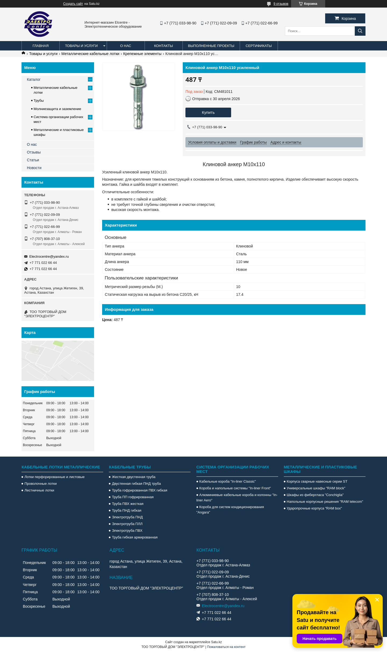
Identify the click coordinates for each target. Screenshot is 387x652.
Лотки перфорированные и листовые (54, 477)
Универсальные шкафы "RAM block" (316, 488)
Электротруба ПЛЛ (127, 524)
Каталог (34, 79)
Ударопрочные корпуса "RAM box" (314, 508)
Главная (41, 46)
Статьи (33, 160)
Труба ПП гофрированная (132, 497)
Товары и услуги (81, 46)
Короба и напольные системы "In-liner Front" (235, 488)
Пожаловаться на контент (226, 647)
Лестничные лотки (39, 490)
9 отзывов (281, 4)
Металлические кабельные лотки (91, 54)
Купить (208, 112)
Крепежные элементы (142, 54)
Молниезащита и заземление (57, 109)
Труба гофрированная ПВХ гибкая (139, 490)
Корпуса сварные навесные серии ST (317, 481)
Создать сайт (73, 4)
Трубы (39, 101)
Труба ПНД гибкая (126, 510)
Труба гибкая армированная (134, 537)
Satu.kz (216, 642)
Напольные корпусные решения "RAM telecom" (325, 502)
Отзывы (34, 152)
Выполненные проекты (211, 46)
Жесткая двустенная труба (133, 477)
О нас (125, 46)
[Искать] (360, 31)
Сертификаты (259, 46)
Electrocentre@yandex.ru (49, 256)
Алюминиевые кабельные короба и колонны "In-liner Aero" (237, 497)
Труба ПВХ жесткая (127, 504)
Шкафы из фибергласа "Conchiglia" (315, 495)
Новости (34, 168)
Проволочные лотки (40, 484)
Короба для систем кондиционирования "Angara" (230, 509)
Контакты (163, 46)
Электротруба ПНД (127, 517)
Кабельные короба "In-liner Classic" (227, 481)
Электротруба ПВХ (127, 531)
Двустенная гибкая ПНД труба (136, 484)
